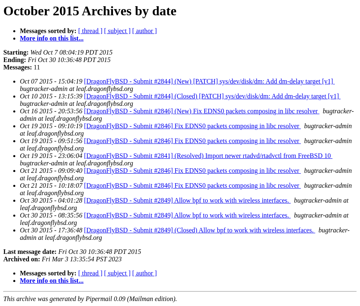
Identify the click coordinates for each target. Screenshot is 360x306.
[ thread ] (90, 30)
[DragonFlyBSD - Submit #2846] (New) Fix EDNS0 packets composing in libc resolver (201, 111)
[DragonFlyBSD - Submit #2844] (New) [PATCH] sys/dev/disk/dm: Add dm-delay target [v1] (209, 81)
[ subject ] (117, 30)
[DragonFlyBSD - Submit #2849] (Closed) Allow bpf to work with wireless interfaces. (199, 230)
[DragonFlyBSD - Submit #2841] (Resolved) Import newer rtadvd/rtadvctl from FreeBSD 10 (208, 155)
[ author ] (144, 30)
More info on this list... (52, 38)
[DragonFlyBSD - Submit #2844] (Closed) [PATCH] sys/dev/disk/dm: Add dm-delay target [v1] (212, 96)
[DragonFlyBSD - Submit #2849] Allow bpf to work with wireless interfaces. (187, 200)
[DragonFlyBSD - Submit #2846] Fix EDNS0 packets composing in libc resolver (192, 125)
